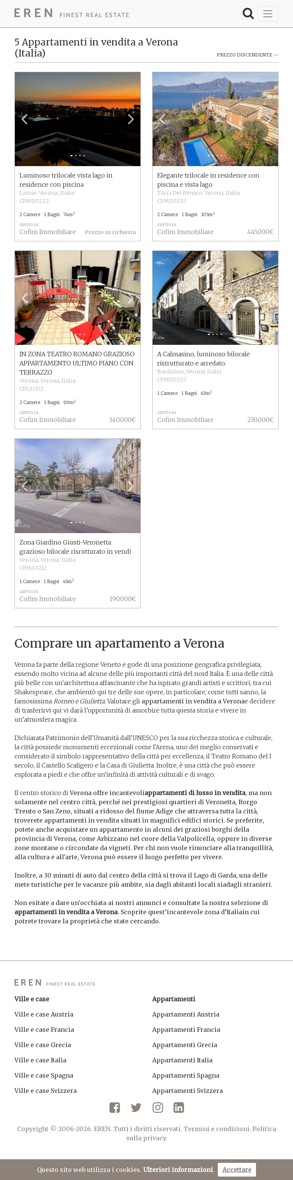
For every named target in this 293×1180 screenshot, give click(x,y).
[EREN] (71, 13)
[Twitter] (136, 1110)
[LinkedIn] (179, 1110)
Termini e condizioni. (217, 1129)
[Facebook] (114, 1110)
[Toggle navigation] (268, 13)
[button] (24, 119)
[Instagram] (158, 1110)
